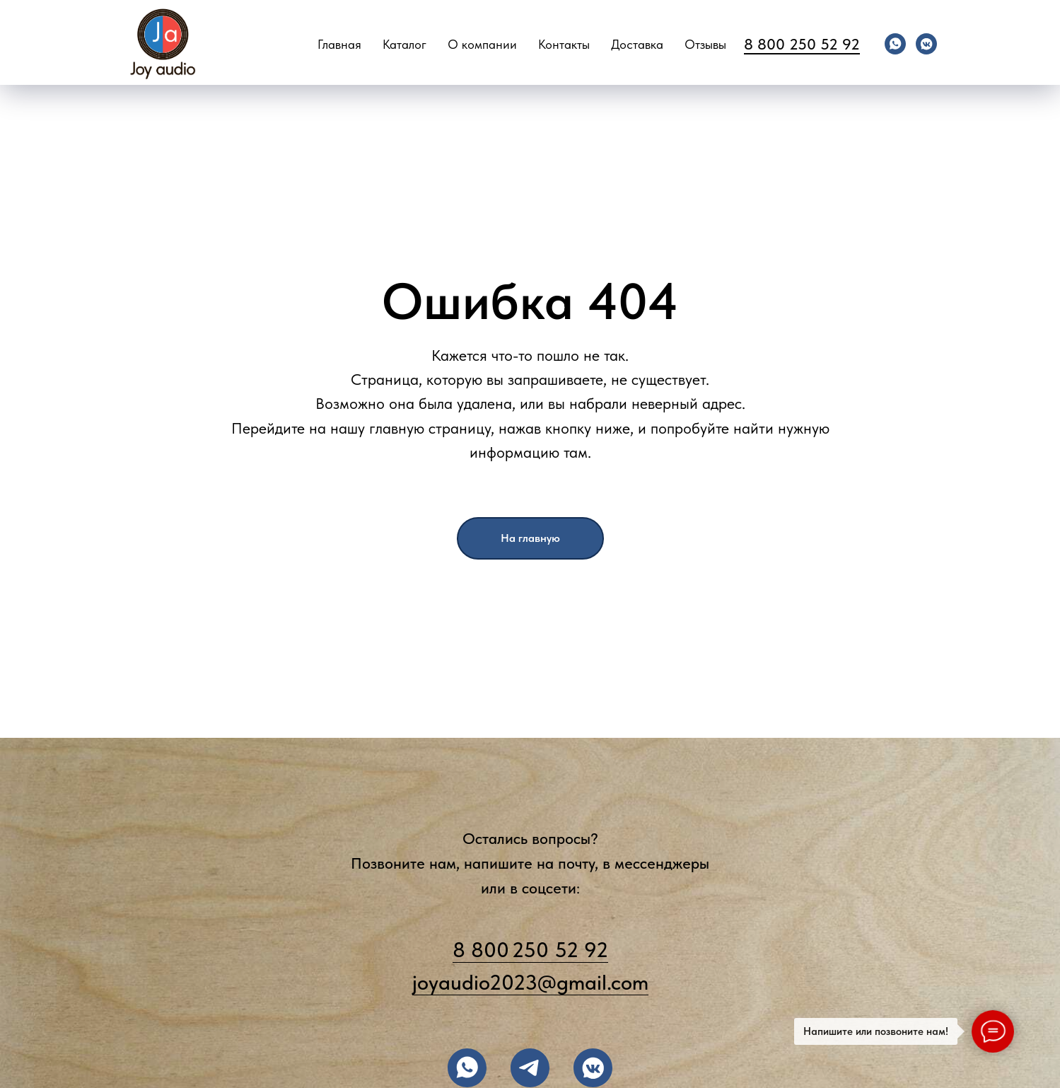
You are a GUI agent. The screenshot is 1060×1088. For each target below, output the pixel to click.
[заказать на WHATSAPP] (467, 1067)
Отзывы (705, 44)
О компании (482, 44)
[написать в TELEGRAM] (530, 1067)
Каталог (404, 44)
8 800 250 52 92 (802, 44)
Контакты (564, 44)
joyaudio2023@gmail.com (530, 982)
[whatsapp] (895, 43)
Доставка (637, 44)
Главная (339, 44)
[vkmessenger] (926, 43)
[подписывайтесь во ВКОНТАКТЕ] (592, 1067)
